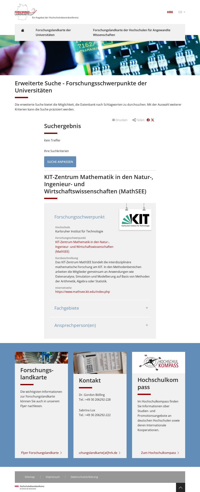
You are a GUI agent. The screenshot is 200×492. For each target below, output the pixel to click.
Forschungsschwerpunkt (79, 217)
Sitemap (30, 477)
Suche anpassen (60, 162)
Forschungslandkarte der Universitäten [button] (53, 32)
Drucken (120, 120)
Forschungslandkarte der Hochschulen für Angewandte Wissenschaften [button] (131, 32)
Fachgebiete (66, 308)
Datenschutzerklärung (84, 477)
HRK (170, 12)
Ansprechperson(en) (75, 325)
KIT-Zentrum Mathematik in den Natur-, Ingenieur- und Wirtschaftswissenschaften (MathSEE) (84, 247)
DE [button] (180, 12)
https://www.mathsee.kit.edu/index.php (82, 292)
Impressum (53, 477)
